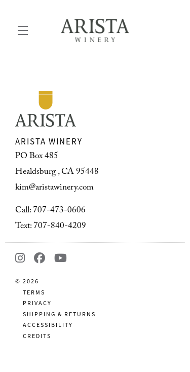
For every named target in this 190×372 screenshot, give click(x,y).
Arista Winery (95, 30)
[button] (25, 30)
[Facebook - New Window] (41, 258)
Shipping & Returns (59, 314)
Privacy (37, 303)
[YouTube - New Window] (61, 258)
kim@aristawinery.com (54, 188)
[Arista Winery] (95, 109)
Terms (34, 292)
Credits (37, 336)
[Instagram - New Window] (22, 258)
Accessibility (48, 325)
